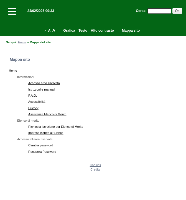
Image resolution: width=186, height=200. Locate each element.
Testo (82, 30)
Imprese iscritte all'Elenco (45, 132)
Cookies (95, 165)
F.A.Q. (32, 95)
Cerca (140, 11)
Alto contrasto (102, 30)
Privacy (33, 108)
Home (22, 42)
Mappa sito (131, 30)
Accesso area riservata (44, 83)
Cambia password (40, 145)
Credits (95, 169)
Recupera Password (42, 151)
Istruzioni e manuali (41, 89)
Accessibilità (36, 101)
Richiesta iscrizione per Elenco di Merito (55, 126)
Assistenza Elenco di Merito (47, 114)
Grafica (69, 30)
